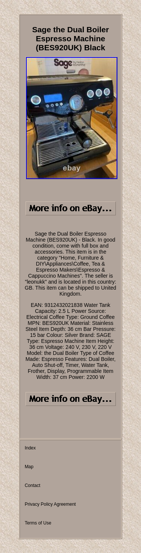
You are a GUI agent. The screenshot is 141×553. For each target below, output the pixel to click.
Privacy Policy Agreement (50, 504)
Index (30, 448)
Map (29, 466)
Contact (32, 485)
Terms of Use (38, 523)
